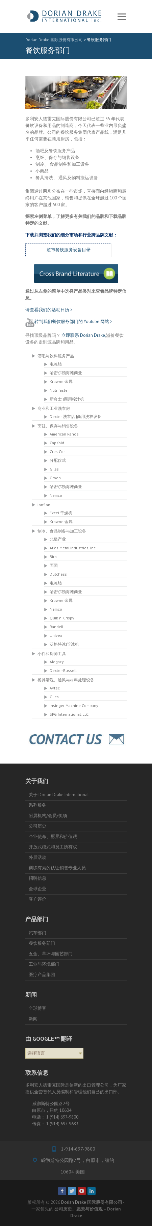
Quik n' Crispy (62, 617)
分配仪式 (58, 460)
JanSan (43, 504)
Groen (55, 477)
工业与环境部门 (44, 964)
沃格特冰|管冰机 (64, 644)
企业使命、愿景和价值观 (53, 836)
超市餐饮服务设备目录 (69, 250)
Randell (56, 626)
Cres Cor (57, 451)
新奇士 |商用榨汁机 (67, 398)
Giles (54, 469)
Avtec (55, 687)
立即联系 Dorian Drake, (83, 335)
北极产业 (58, 539)
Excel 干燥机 (61, 512)
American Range (64, 434)
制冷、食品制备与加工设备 (61, 531)
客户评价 (37, 899)
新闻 (33, 1019)
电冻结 (56, 363)
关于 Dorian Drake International (59, 795)
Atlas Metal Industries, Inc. (73, 547)
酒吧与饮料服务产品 (55, 355)
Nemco (56, 495)
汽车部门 (37, 933)
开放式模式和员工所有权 (53, 847)
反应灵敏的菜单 (122, 16)
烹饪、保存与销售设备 (57, 425)
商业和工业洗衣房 (53, 408)
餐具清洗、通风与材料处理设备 (65, 679)
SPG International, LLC (69, 714)
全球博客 (37, 1008)
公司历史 (37, 826)
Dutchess (58, 574)
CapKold (57, 442)
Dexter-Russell (63, 670)
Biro (53, 556)
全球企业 (37, 889)
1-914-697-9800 (77, 1149)
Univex (56, 635)
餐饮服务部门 (42, 943)
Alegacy (57, 661)
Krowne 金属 (61, 381)
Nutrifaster (59, 390)
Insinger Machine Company (74, 705)
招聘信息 (37, 878)
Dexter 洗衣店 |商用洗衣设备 (75, 416)
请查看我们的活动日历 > (49, 310)
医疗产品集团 (42, 974)
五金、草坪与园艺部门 (51, 954)
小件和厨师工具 (51, 653)
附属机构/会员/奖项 (48, 815)
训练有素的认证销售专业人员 (57, 868)
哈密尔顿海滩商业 (66, 372)
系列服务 (37, 805)
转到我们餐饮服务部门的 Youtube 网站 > (68, 321)
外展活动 (37, 857)
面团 (54, 565)
